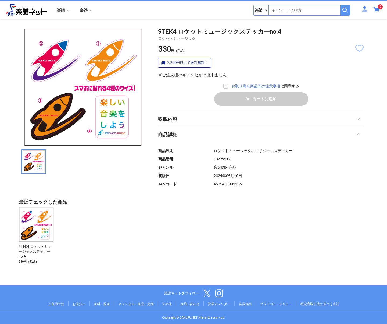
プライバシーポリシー (276, 304)
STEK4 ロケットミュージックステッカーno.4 (35, 251)
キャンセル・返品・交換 (136, 304)
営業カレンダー (219, 304)
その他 (167, 304)
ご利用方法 (56, 304)
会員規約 (245, 304)
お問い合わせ (189, 304)
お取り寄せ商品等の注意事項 (255, 86)
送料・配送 (102, 304)
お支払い (79, 304)
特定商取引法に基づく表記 (319, 304)
